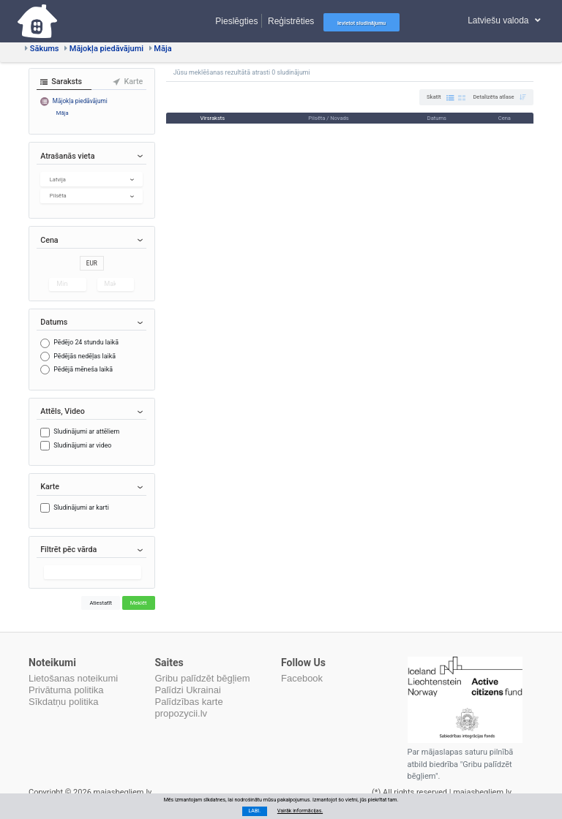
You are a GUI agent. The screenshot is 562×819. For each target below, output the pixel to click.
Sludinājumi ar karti (81, 507)
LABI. (254, 810)
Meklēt (138, 603)
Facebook (302, 678)
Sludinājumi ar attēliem (86, 431)
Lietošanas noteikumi (73, 678)
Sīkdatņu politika (63, 701)
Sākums (42, 48)
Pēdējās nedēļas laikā (84, 356)
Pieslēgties (236, 20)
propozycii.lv (181, 713)
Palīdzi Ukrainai (188, 689)
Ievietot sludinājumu (361, 23)
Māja (160, 48)
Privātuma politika (66, 689)
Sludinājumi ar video (82, 445)
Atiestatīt (100, 603)
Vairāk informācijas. (300, 810)
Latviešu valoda (504, 20)
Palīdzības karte (189, 701)
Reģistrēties (291, 20)
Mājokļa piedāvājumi (103, 48)
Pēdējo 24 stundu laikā (86, 342)
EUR (91, 263)
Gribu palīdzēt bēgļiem (202, 678)
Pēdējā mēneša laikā (83, 369)
